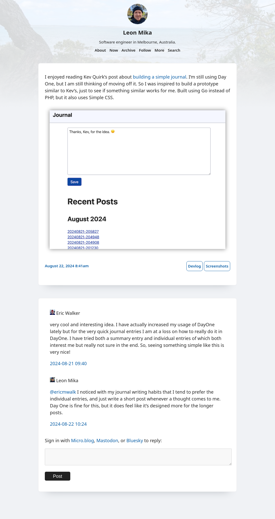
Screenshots (217, 266)
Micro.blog (82, 440)
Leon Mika (137, 32)
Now (113, 50)
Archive (128, 50)
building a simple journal (159, 77)
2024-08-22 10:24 (68, 424)
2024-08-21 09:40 (68, 363)
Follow (145, 50)
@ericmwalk (63, 392)
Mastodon (107, 440)
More (159, 50)
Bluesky (135, 440)
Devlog (194, 266)
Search (174, 50)
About (100, 50)
